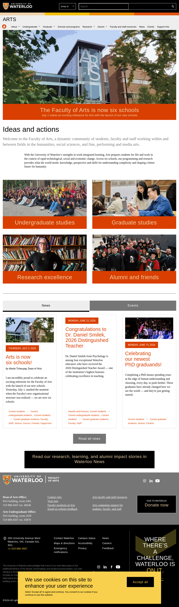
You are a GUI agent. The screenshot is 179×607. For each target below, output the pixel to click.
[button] (147, 6)
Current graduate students (26, 419)
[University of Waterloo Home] (18, 6)
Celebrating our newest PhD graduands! (143, 359)
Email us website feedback (62, 508)
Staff (11, 423)
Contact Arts (55, 497)
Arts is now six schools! (19, 359)
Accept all (140, 582)
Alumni (18, 423)
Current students (17, 411)
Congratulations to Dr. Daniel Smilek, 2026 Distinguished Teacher (86, 337)
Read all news (90, 438)
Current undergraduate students (83, 415)
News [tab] (46, 305)
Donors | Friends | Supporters (37, 423)
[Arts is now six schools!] (30, 330)
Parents (150, 423)
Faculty (44, 419)
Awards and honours (78, 411)
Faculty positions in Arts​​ (61, 505)
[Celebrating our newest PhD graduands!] (149, 328)
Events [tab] (133, 305)
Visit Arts (53, 501)
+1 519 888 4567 (17, 548)
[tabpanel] (89, 378)
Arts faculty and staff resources (109, 497)
